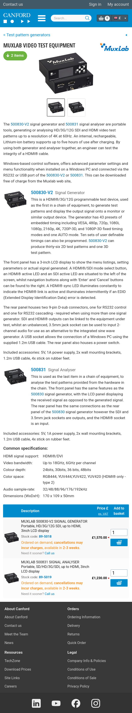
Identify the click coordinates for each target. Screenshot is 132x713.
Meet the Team (16, 634)
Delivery (74, 626)
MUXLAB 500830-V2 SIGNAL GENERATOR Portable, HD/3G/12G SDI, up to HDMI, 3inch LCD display (54, 526)
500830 (37, 394)
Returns (74, 634)
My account (118, 4)
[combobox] (71, 18)
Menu (42, 18)
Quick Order (77, 643)
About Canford (16, 617)
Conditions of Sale (82, 678)
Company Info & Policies (87, 661)
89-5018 (45, 536)
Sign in (95, 4)
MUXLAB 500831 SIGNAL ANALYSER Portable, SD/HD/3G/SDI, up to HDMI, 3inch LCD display (55, 566)
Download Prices (18, 669)
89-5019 (45, 577)
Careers (11, 686)
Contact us (13, 4)
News (9, 643)
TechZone (12, 661)
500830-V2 (20, 124)
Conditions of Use (82, 669)
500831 (72, 124)
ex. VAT (103, 513)
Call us (50, 553)
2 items (15, 55)
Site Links (12, 678)
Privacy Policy (78, 686)
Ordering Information (84, 617)
